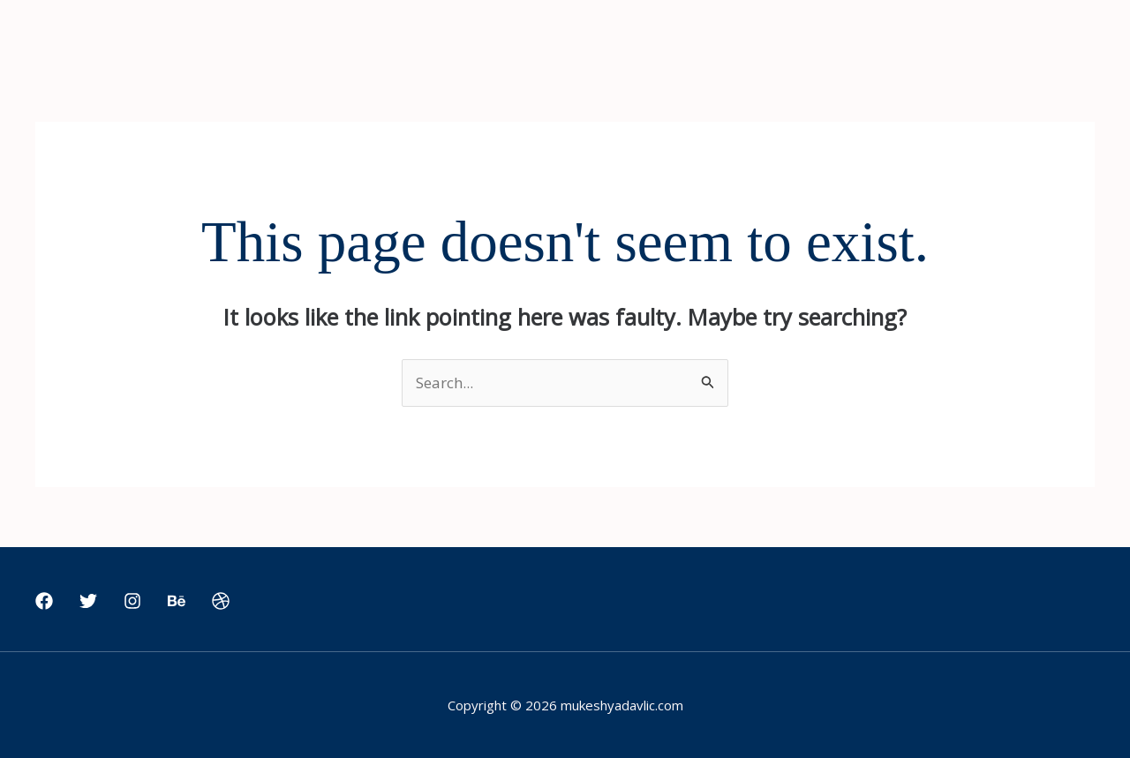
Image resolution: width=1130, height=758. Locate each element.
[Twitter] (88, 601)
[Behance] (176, 601)
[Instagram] (132, 601)
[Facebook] (44, 601)
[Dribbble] (221, 601)
